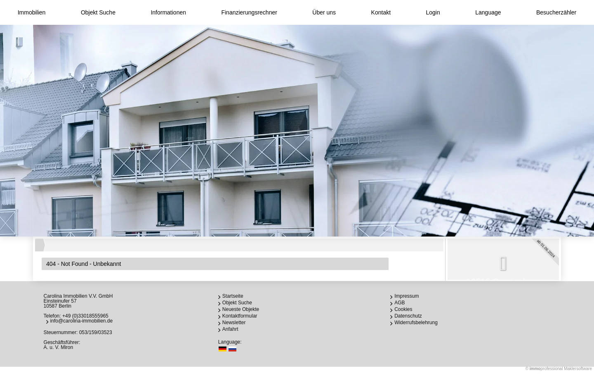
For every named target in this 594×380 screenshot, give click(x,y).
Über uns (324, 12)
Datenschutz (408, 316)
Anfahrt (230, 329)
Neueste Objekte (240, 309)
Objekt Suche (98, 12)
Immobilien (32, 12)
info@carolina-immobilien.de (81, 321)
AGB (399, 303)
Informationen (168, 12)
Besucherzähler (556, 12)
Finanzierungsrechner (249, 12)
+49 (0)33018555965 (85, 316)
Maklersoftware (578, 368)
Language (488, 12)
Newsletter (234, 322)
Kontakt (381, 12)
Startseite (232, 296)
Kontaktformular (239, 316)
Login (433, 12)
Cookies (403, 309)
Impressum (406, 296)
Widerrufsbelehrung (416, 322)
